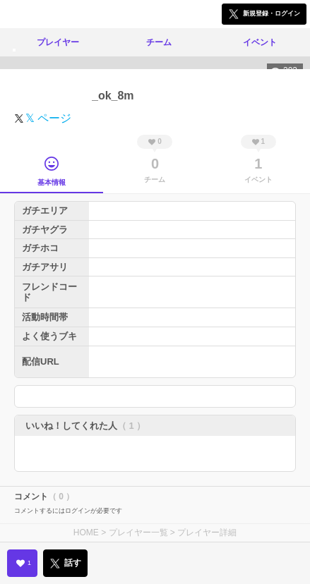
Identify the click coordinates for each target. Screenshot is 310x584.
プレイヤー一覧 (138, 532)
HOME (86, 532)
